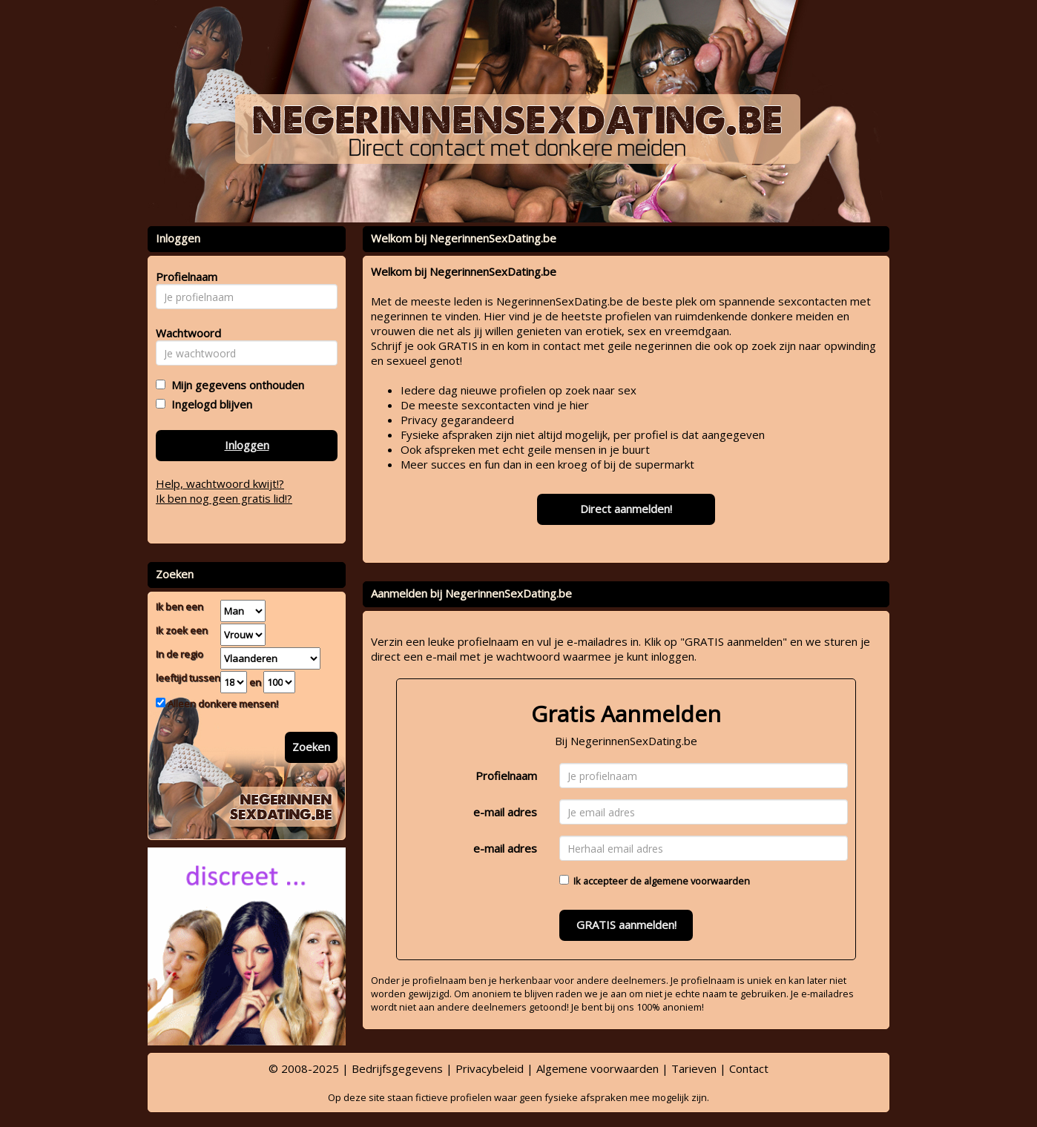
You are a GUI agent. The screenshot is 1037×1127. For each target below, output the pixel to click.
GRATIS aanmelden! (626, 924)
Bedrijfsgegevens (397, 1068)
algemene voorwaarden (697, 881)
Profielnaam (506, 775)
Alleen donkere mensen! (221, 703)
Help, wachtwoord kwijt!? (220, 483)
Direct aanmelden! (626, 508)
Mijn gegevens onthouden (234, 384)
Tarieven (694, 1068)
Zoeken (311, 746)
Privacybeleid (489, 1068)
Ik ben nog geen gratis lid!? (224, 498)
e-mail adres (505, 811)
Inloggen (247, 444)
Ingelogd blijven (208, 404)
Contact (748, 1068)
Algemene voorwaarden (597, 1068)
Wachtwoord (184, 332)
